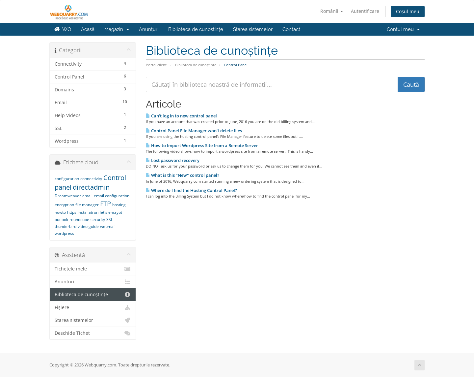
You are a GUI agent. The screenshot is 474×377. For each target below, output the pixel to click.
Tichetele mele (93, 269)
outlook (61, 219)
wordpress (64, 233)
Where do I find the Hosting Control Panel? (191, 190)
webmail (108, 226)
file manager (87, 204)
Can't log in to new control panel (181, 116)
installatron (88, 212)
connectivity (91, 178)
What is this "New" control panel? (182, 175)
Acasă (87, 29)
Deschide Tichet (93, 333)
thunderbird (65, 226)
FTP (105, 203)
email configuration (111, 196)
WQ (62, 29)
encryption (64, 204)
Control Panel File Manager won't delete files (194, 131)
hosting (119, 204)
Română (331, 11)
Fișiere (93, 307)
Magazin (116, 29)
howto (60, 212)
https (71, 212)
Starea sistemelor (253, 29)
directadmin (91, 187)
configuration (67, 178)
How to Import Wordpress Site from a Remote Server (202, 145)
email (87, 196)
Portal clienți (157, 64)
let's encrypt (111, 212)
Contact (291, 29)
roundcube (79, 219)
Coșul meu (407, 11)
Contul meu (403, 29)
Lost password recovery (172, 160)
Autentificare (365, 11)
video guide (88, 226)
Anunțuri (148, 29)
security (98, 219)
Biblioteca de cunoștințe (195, 29)
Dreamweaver (68, 196)
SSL (109, 219)
